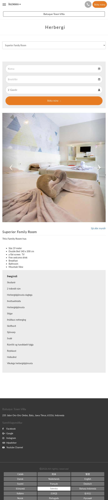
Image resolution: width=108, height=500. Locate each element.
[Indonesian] (87, 489)
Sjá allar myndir (98, 228)
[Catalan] (20, 474)
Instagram (9, 438)
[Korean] (87, 493)
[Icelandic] (54, 489)
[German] (87, 484)
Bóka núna (52, 100)
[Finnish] (20, 484)
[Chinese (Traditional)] (87, 474)
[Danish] (20, 479)
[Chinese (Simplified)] (54, 474)
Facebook (9, 428)
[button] (10, 167)
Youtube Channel (12, 447)
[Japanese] (54, 493)
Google (7, 433)
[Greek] (20, 489)
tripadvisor (9, 442)
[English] (87, 479)
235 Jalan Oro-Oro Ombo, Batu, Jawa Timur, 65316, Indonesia (33, 415)
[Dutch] (54, 479)
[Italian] (20, 493)
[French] (54, 484)
